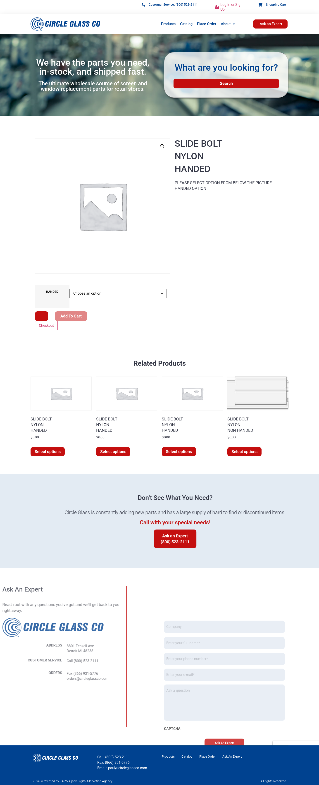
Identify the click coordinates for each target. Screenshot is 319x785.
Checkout (46, 325)
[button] (162, 146)
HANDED (52, 291)
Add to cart (71, 316)
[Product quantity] (41, 316)
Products (168, 24)
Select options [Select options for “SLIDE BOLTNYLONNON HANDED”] (244, 451)
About (228, 24)
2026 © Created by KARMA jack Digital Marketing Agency (72, 781)
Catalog (186, 24)
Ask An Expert (232, 756)
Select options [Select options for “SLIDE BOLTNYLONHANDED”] (48, 451)
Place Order (206, 24)
